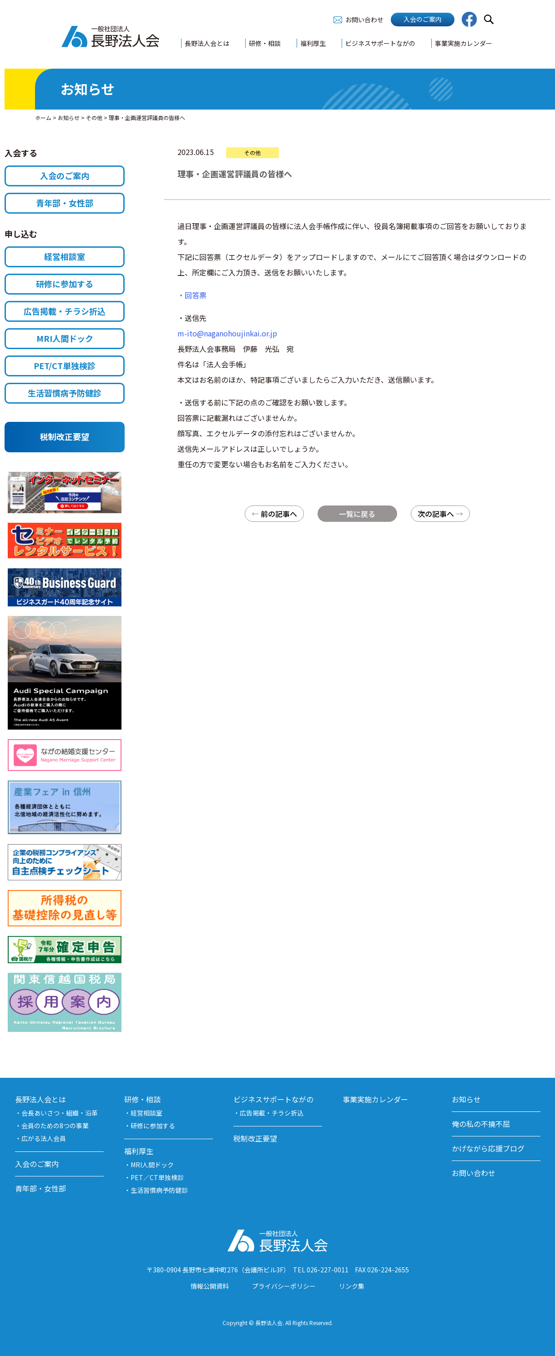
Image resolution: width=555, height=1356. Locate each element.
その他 (252, 152)
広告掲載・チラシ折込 (65, 311)
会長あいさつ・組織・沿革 (59, 1112)
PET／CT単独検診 (157, 1177)
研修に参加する (64, 284)
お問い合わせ (364, 19)
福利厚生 (313, 43)
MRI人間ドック (64, 338)
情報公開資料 (210, 1286)
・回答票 (192, 295)
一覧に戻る (357, 513)
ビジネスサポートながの (380, 43)
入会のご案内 (423, 19)
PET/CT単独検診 (65, 365)
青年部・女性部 (64, 203)
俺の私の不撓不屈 (481, 1123)
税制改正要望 (64, 436)
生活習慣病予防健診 (64, 393)
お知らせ (466, 1099)
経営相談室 (64, 256)
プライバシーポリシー (284, 1286)
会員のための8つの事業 (55, 1125)
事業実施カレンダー (463, 43)
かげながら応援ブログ (488, 1148)
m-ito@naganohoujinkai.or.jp (227, 333)
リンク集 (351, 1286)
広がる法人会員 (43, 1138)
